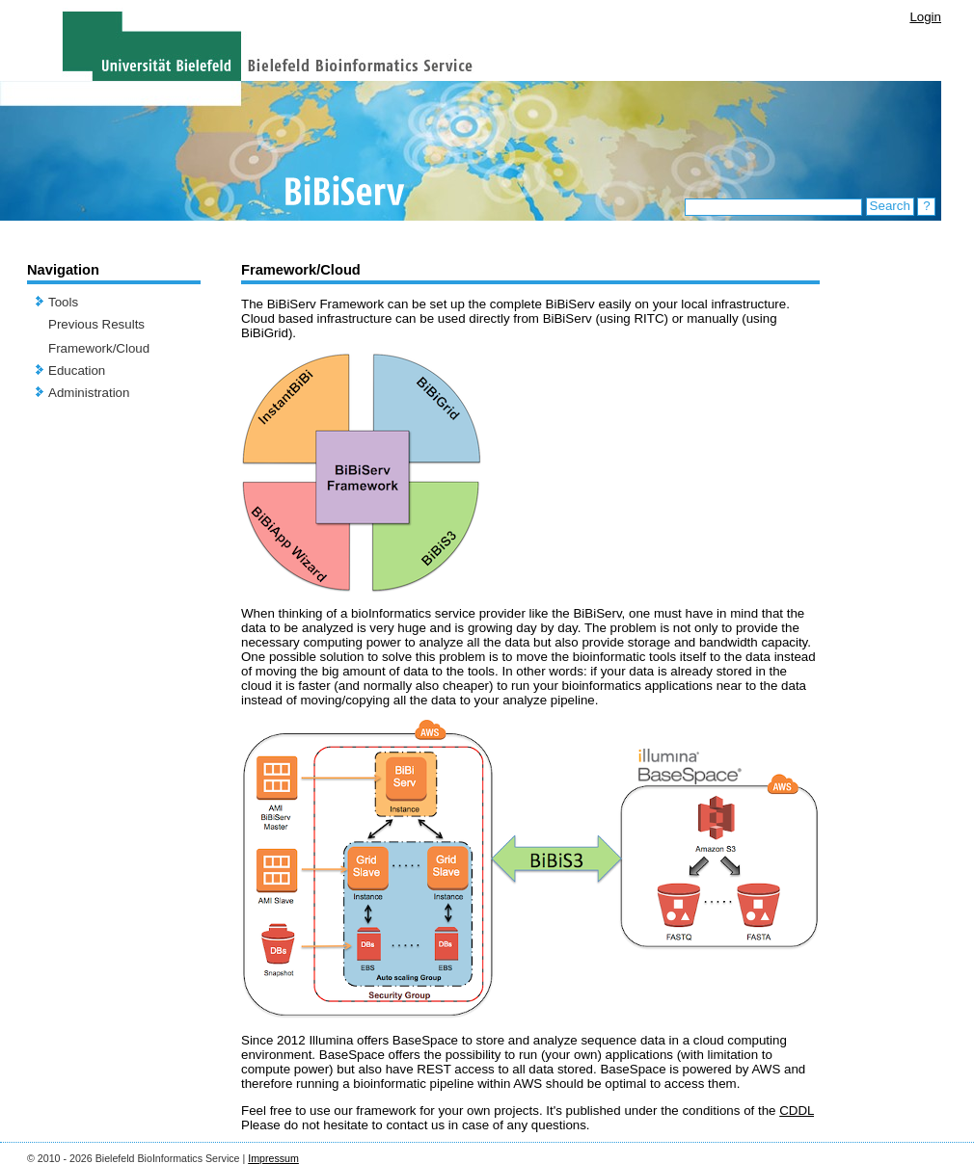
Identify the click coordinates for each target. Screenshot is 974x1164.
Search (890, 205)
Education (76, 370)
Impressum (273, 1158)
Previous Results (96, 324)
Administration (88, 392)
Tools (63, 302)
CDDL (796, 1110)
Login (925, 17)
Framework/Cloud (98, 348)
